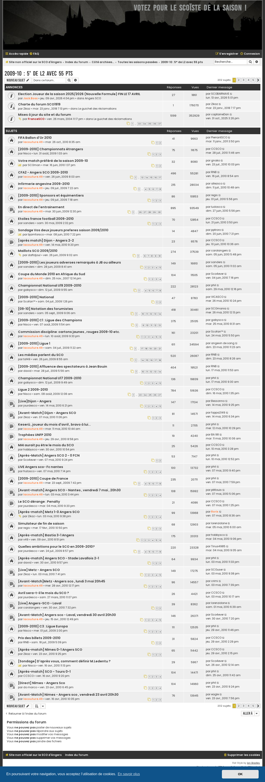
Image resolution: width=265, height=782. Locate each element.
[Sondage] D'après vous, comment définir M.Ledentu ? (64, 661)
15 (151, 177)
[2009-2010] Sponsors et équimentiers (51, 195)
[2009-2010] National (36, 297)
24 (145, 395)
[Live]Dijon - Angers (34, 401)
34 (144, 124)
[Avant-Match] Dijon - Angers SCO (47, 413)
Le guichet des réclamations (97, 108)
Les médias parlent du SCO (41, 355)
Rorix (214, 511)
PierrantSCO (219, 137)
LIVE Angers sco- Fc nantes (40, 467)
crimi (214, 581)
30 (159, 212)
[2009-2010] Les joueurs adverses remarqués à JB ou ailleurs (69, 262)
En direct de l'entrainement (41, 207)
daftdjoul (34, 255)
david (27, 371)
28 (149, 212)
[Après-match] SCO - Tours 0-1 (44, 671)
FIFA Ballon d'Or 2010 (35, 137)
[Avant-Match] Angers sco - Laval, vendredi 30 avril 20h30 (67, 615)
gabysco (29, 290)
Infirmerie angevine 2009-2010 (44, 184)
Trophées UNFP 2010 (34, 435)
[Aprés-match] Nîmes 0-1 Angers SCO (50, 649)
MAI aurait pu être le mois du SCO (46, 445)
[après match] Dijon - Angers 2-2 (46, 240)
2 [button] (238, 80)
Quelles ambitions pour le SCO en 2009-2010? (56, 546)
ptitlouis (216, 490)
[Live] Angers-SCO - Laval (39, 603)
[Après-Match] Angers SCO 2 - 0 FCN (49, 455)
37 (159, 124)
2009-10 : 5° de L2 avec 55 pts (39, 73)
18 (146, 348)
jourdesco (30, 405)
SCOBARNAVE (220, 94)
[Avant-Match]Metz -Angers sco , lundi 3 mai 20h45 (61, 581)
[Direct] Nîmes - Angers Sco (41, 683)
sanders (29, 223)
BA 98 (215, 434)
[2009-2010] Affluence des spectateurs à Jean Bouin (62, 366)
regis (214, 195)
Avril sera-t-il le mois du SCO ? (43, 593)
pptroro (216, 230)
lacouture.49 (33, 142)
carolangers (219, 250)
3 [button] (243, 80)
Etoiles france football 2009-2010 (46, 219)
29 (154, 212)
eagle (215, 694)
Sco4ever (217, 274)
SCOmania (218, 308)
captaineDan (220, 114)
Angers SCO (93, 98)
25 (150, 395)
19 (151, 348)
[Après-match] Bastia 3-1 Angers (46, 535)
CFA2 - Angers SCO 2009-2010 (43, 172)
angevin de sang (222, 343)
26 (140, 212)
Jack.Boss (30, 98)
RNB (214, 172)
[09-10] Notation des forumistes (45, 309)
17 (160, 177)
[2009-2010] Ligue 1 (34, 343)
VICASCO (217, 297)
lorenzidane (219, 523)
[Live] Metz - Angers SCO (39, 570)
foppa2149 (218, 412)
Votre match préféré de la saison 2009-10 (53, 161)
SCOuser (217, 569)
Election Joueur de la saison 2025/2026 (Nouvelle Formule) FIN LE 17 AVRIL (79, 94)
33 (139, 124)
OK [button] (240, 774)
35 (149, 124)
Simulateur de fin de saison (41, 523)
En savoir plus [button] (129, 774)
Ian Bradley (253, 763)
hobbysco (30, 449)
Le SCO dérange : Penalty (39, 501)
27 (145, 212)
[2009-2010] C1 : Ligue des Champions (50, 320)
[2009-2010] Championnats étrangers (50, 149)
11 (147, 314)
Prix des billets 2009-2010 (39, 638)
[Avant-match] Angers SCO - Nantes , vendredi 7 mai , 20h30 (69, 490)
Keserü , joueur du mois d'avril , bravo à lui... (54, 424)
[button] (258, 80)
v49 (25, 539)
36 (154, 124)
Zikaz (26, 108)
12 (151, 314)
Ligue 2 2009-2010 (33, 389)
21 (160, 348)
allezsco (216, 183)
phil (213, 285)
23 (140, 395)
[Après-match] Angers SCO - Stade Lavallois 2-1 (58, 558)
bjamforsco (36, 234)
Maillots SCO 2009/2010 (37, 251)
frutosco (29, 471)
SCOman (34, 165)
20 (155, 348)
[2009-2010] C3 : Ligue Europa (43, 626)
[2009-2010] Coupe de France (43, 478)
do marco (30, 687)
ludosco (216, 207)
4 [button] (248, 80)
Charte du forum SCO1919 (39, 104)
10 (160, 256)
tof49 (26, 359)
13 (142, 177)
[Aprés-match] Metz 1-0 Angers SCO (49, 512)
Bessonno (218, 401)
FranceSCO (36, 119)
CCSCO (216, 149)
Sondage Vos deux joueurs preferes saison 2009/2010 (63, 230)
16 (156, 177)
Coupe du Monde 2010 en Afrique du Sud (51, 274)
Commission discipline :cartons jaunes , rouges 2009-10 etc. (69, 332)
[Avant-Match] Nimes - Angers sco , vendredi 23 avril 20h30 (68, 694)
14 (147, 177)
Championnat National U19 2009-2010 (49, 285)
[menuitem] (34, 54)
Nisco (27, 153)
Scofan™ (29, 301)
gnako (215, 160)
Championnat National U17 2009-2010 (49, 378)
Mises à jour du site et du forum (44, 114)
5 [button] (253, 80)
